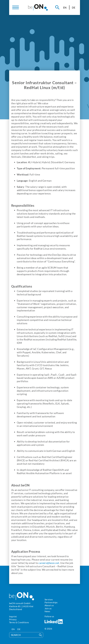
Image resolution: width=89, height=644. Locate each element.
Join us (48, 608)
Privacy (13, 619)
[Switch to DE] (74, 7)
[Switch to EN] (65, 7)
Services (49, 599)
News (47, 611)
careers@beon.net (49, 562)
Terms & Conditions (19, 622)
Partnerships (51, 602)
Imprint (13, 616)
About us (49, 605)
